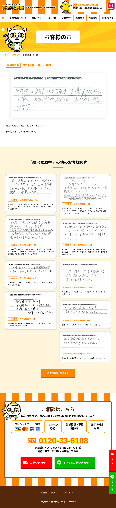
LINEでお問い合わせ (73, 462)
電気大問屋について (18, 17)
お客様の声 (66, 17)
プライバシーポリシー (67, 493)
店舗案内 (80, 17)
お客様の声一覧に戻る (58, 372)
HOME (6, 55)
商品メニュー (37, 17)
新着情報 (93, 17)
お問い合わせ (34, 462)
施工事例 (52, 17)
